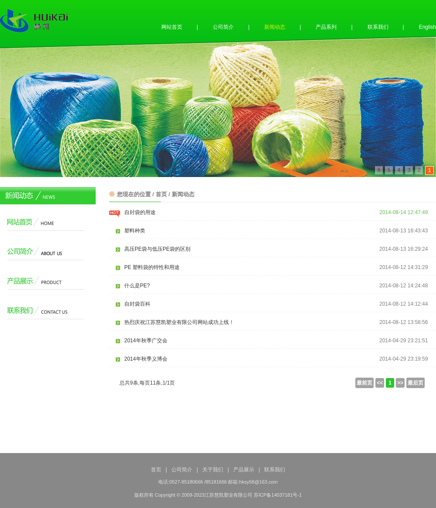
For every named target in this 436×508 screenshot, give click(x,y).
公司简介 (223, 27)
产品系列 (326, 27)
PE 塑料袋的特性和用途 (152, 267)
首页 (156, 470)
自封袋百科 (137, 304)
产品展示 (243, 470)
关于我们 (212, 470)
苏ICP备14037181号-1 (278, 495)
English (427, 27)
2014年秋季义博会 (145, 359)
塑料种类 (134, 231)
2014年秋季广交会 (145, 341)
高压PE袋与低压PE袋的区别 (157, 249)
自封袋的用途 (140, 212)
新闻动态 (274, 27)
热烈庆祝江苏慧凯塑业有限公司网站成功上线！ (179, 322)
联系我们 (378, 27)
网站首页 (171, 27)
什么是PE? (137, 286)
